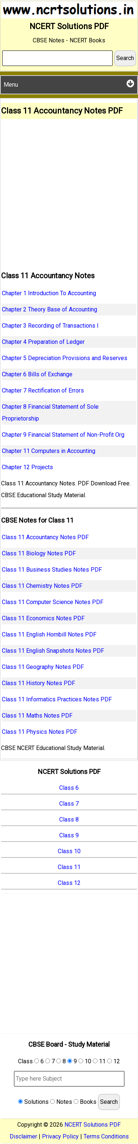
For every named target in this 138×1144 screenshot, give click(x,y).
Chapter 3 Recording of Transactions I (50, 325)
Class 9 (69, 835)
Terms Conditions (106, 1136)
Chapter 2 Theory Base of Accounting (49, 309)
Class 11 (69, 867)
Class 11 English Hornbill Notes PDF (49, 634)
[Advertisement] (69, 192)
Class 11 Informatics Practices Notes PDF (57, 699)
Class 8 (69, 819)
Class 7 (69, 803)
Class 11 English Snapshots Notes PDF (53, 650)
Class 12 (69, 882)
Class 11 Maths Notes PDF (37, 715)
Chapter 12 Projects (27, 467)
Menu (69, 83)
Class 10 (69, 851)
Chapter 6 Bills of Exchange (37, 374)
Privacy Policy (60, 1136)
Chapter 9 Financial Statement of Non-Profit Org (63, 434)
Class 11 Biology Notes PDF (39, 553)
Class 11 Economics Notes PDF (43, 618)
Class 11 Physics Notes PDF (39, 731)
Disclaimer (23, 1136)
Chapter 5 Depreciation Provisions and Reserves (64, 358)
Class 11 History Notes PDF (38, 683)
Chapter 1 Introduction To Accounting (49, 293)
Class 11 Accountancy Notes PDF (45, 537)
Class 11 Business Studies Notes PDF (52, 569)
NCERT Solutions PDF (92, 1124)
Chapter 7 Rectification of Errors (43, 390)
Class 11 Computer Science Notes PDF (52, 602)
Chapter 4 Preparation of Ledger (43, 341)
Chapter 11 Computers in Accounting (48, 450)
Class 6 (69, 787)
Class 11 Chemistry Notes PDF (42, 585)
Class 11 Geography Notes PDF (43, 666)
